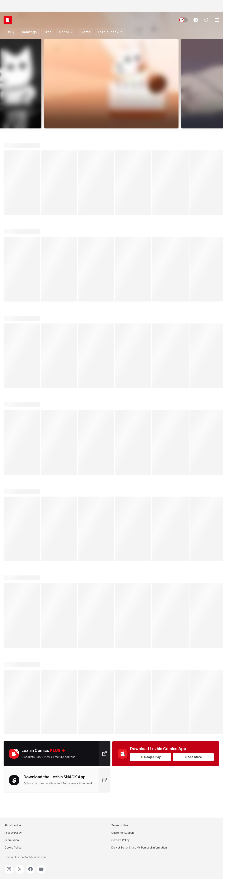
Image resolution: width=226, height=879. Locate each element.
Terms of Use (119, 825)
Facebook (30, 867)
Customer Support (122, 832)
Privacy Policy (13, 832)
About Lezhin (12, 825)
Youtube (41, 867)
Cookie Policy (12, 847)
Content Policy (120, 840)
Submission (11, 840)
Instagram (8, 867)
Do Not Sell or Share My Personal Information (139, 847)
